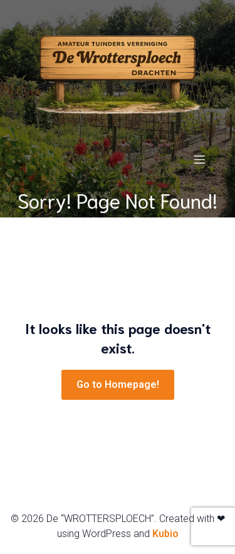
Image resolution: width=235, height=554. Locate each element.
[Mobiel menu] (199, 159)
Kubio (165, 534)
